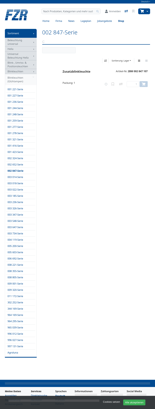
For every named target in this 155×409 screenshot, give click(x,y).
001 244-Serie (15, 108)
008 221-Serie (15, 264)
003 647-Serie (15, 227)
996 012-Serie (15, 333)
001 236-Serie (15, 102)
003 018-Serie (15, 183)
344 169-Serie (15, 308)
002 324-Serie (15, 158)
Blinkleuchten (15, 71)
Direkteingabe (39, 395)
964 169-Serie (15, 315)
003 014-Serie (15, 177)
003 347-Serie (15, 214)
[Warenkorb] (141, 11)
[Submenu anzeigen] (34, 33)
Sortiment (13, 33)
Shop (121, 21)
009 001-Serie (15, 283)
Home (46, 21)
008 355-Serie (15, 271)
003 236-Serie (15, 202)
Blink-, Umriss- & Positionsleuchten (17, 64)
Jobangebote (104, 21)
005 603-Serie (15, 252)
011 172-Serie (15, 296)
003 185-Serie (15, 196)
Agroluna (12, 352)
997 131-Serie (15, 346)
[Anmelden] (113, 11)
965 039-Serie (15, 327)
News (71, 21)
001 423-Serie (15, 152)
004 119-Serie (15, 239)
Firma (58, 21)
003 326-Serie (15, 208)
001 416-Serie (15, 145)
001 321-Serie (15, 139)
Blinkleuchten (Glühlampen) (20, 79)
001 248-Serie (15, 114)
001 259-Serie (15, 120)
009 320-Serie (15, 290)
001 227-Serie (15, 95)
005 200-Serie (15, 246)
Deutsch (145, 1)
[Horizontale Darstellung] (146, 60)
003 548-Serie (15, 221)
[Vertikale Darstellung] (139, 60)
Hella (10, 49)
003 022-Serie (15, 189)
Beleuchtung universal (14, 42)
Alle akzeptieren (134, 402)
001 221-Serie (15, 89)
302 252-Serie (15, 302)
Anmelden (11, 395)
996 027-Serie (15, 340)
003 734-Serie (15, 233)
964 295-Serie (15, 321)
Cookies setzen (111, 401)
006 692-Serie (15, 258)
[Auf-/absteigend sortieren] (105, 60)
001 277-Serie (15, 127)
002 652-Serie (15, 164)
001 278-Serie (15, 133)
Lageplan (86, 21)
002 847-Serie (15, 170)
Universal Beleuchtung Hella (18, 55)
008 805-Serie (15, 277)
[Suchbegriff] (68, 11)
